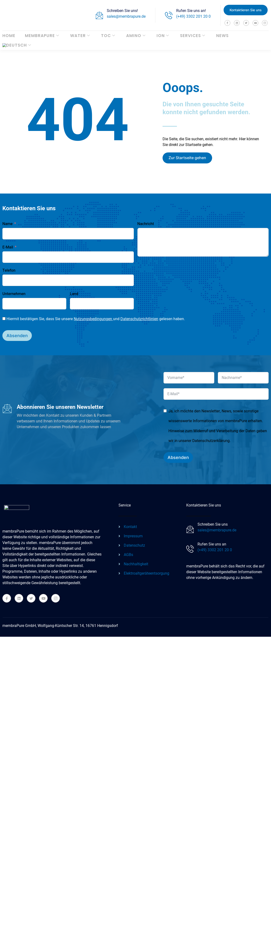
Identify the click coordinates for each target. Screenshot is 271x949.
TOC (108, 35)
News (222, 35)
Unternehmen (13, 294)
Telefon (8, 270)
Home (8, 35)
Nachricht (145, 224)
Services (192, 35)
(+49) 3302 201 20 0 (193, 16)
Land (74, 294)
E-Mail (7, 247)
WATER (80, 35)
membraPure (42, 35)
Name (7, 224)
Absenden (17, 335)
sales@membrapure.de (126, 16)
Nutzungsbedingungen (93, 319)
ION (163, 35)
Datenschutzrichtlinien (139, 319)
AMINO (136, 35)
